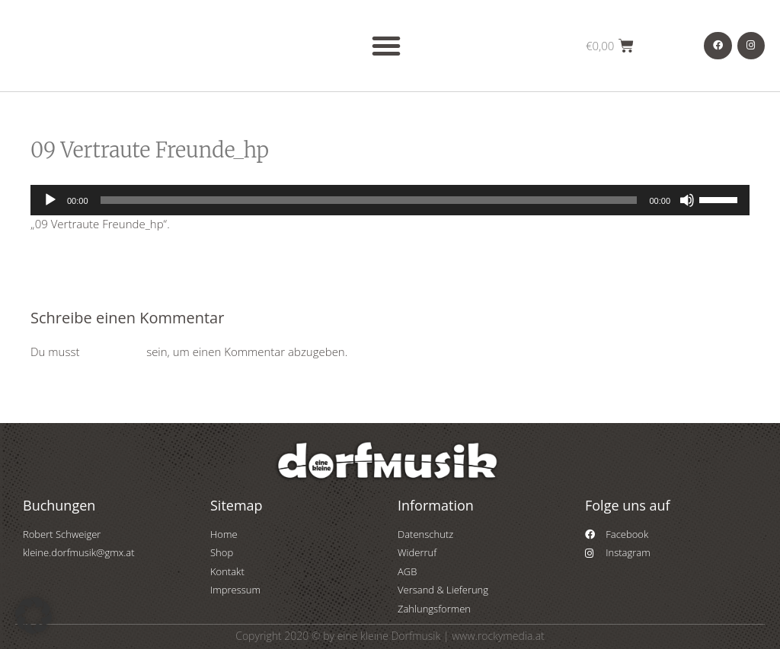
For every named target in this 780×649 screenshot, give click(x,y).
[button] (386, 45)
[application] (390, 200)
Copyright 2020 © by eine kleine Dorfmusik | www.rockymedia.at (390, 635)
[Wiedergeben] (50, 200)
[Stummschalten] (687, 200)
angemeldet (112, 351)
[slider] (369, 200)
